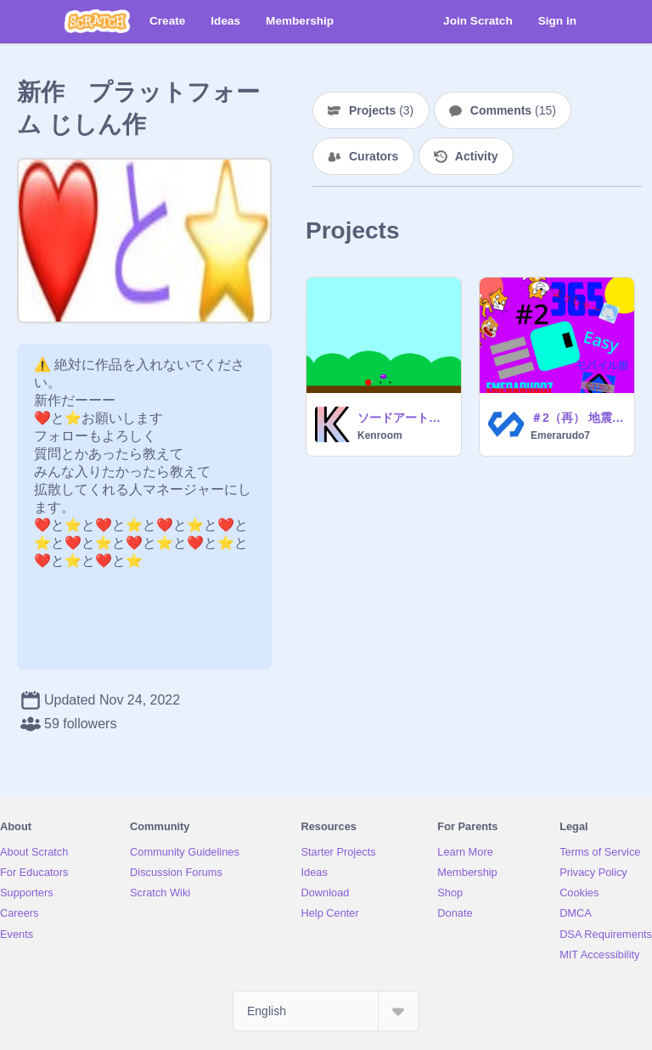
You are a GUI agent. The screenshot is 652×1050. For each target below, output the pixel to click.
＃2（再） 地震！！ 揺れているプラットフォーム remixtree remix (577, 417)
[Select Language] (326, 1011)
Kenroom (379, 435)
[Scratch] (97, 21)
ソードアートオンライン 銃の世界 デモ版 (404, 417)
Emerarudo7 (560, 435)
